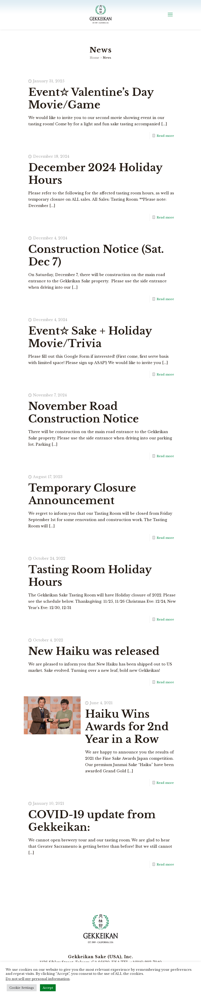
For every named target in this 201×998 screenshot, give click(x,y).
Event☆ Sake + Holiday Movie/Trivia (90, 337)
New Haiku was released (95, 651)
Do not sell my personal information (38, 979)
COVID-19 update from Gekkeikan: (92, 821)
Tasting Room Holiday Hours (90, 576)
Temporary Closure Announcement (82, 494)
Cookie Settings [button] (21, 988)
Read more (165, 136)
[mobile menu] (170, 14)
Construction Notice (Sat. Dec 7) (96, 255)
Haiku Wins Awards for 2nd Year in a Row (127, 727)
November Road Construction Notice (83, 412)
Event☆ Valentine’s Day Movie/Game (91, 98)
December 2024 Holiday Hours (95, 174)
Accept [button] (48, 988)
